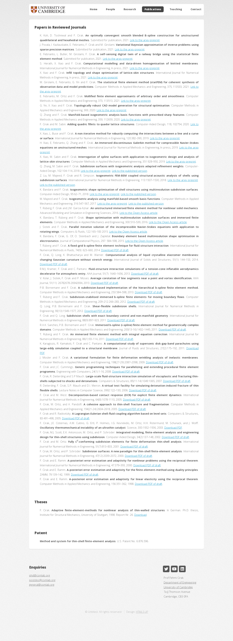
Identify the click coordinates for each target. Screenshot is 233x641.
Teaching (176, 9)
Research (130, 9)
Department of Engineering (180, 582)
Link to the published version (129, 171)
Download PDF (173, 427)
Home (93, 9)
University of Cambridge (178, 587)
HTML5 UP (142, 612)
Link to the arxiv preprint (145, 40)
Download (140, 515)
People (110, 9)
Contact (196, 9)
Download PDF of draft (115, 250)
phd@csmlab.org (39, 575)
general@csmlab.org (41, 584)
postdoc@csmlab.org (42, 580)
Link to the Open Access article (138, 213)
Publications (153, 9)
